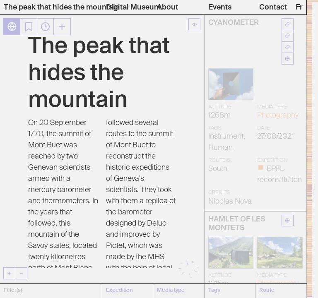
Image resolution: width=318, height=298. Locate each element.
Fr (299, 7)
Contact (273, 7)
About (167, 7)
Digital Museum (133, 7)
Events (219, 7)
